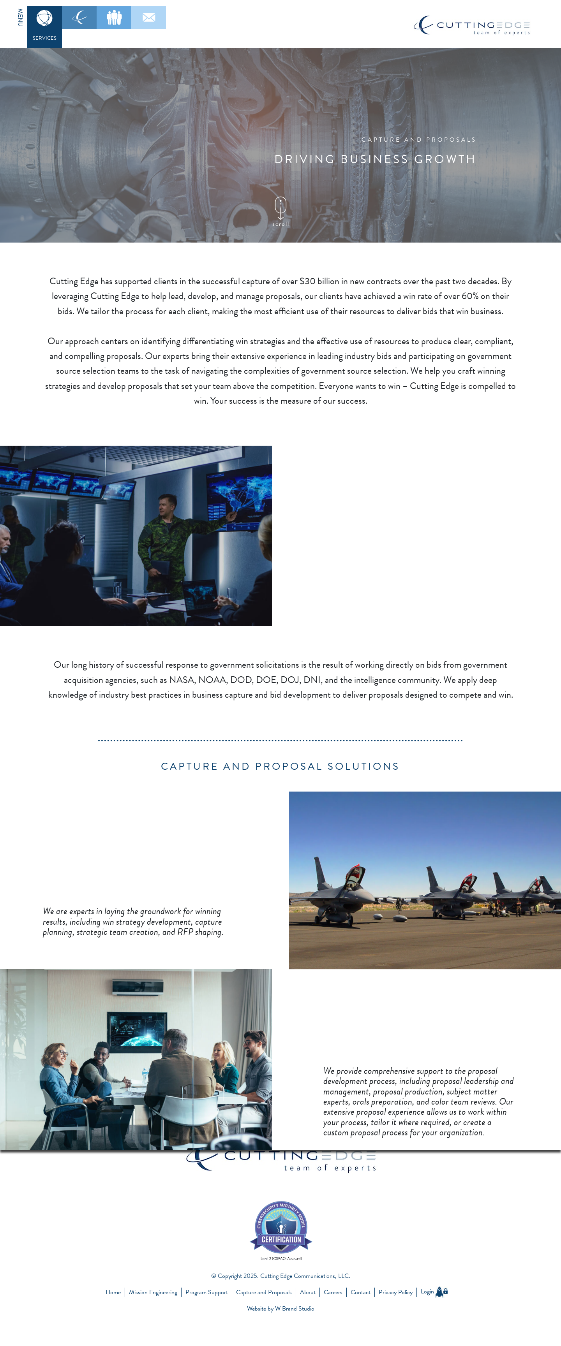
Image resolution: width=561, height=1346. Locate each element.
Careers (333, 1292)
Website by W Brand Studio (280, 1308)
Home (113, 1292)
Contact (360, 1292)
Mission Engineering (153, 1292)
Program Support (206, 1292)
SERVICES (44, 38)
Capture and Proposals (264, 1292)
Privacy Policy (396, 1292)
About (308, 1292)
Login (434, 1291)
